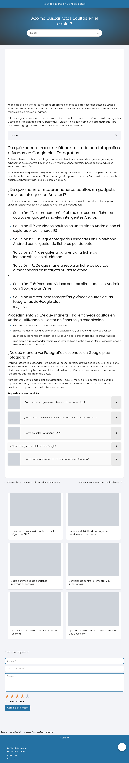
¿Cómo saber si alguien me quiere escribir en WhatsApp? (33, 482)
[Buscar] (97, 31)
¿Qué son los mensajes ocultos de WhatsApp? (100, 482)
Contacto (11, 758)
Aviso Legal (12, 755)
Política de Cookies (16, 751)
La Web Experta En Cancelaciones (64, 4)
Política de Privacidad (17, 748)
